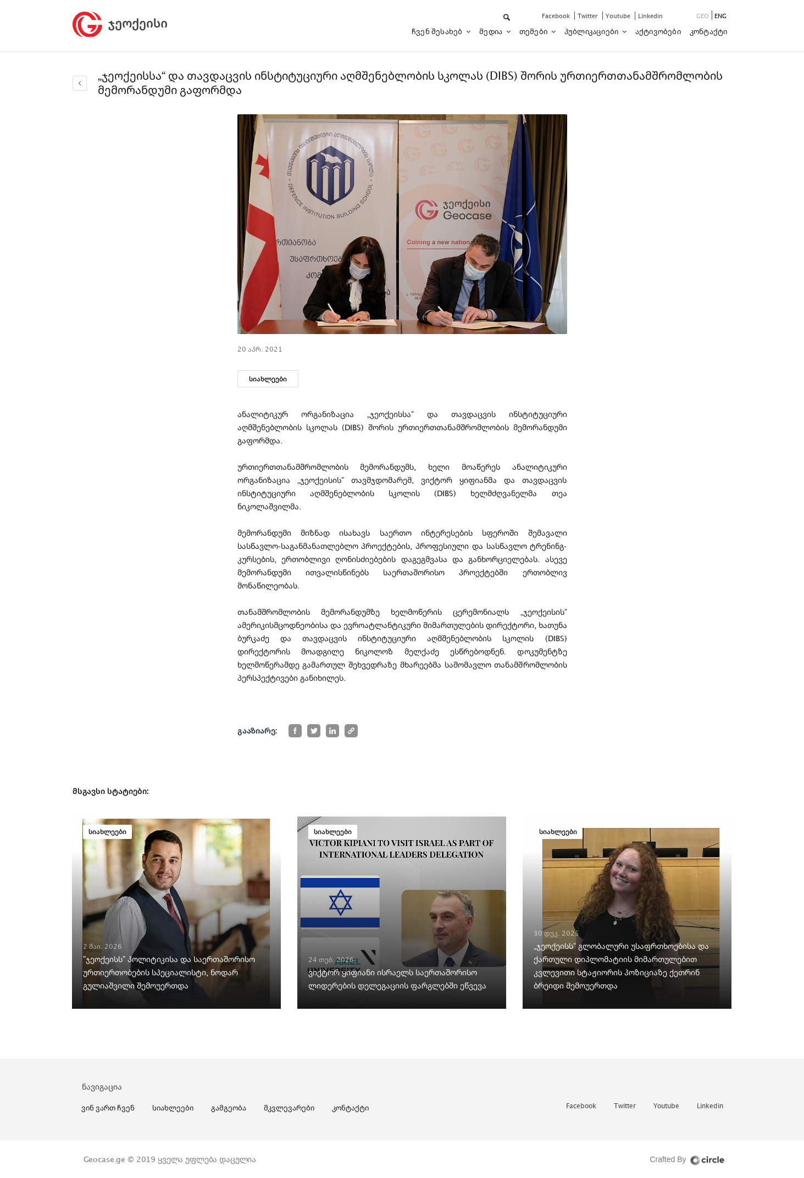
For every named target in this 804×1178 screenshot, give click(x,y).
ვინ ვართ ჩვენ (108, 1108)
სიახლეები (268, 379)
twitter (589, 16)
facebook (557, 16)
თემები (534, 31)
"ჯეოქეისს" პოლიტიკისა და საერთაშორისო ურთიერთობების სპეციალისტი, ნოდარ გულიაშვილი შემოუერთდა (169, 972)
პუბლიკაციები (592, 31)
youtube (619, 16)
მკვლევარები (289, 1108)
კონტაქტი (709, 31)
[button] (507, 18)
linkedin (650, 16)
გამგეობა (228, 1108)
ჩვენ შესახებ (438, 31)
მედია (491, 31)
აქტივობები (658, 31)
